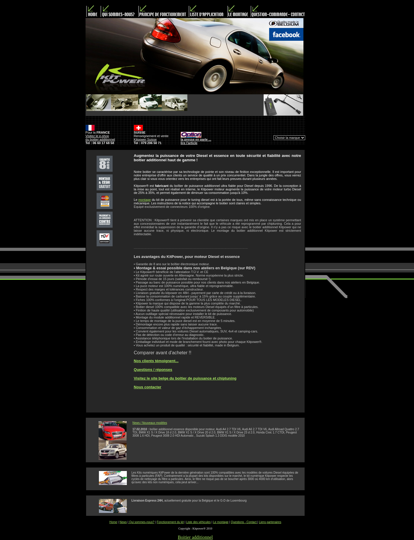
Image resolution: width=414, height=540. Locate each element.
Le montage (220, 522)
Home (113, 522)
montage (144, 199)
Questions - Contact (244, 522)
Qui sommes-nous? (141, 522)
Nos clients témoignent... (156, 361)
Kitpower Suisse (145, 139)
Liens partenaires (270, 522)
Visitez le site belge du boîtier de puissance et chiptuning (185, 378)
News (123, 522)
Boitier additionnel (195, 537)
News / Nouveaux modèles (149, 422)
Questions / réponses (153, 369)
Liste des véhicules (198, 522)
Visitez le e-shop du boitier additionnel (100, 137)
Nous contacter (147, 387)
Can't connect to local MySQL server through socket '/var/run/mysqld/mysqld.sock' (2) (289, 137)
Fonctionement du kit (170, 522)
